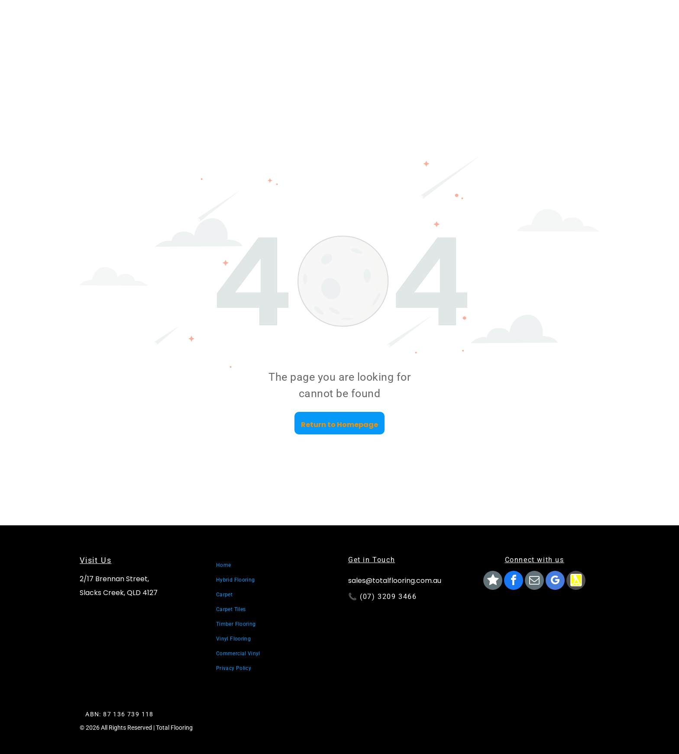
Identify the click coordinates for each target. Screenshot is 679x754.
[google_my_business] (555, 581)
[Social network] (492, 581)
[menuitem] (274, 565)
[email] (534, 581)
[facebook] (513, 581)
